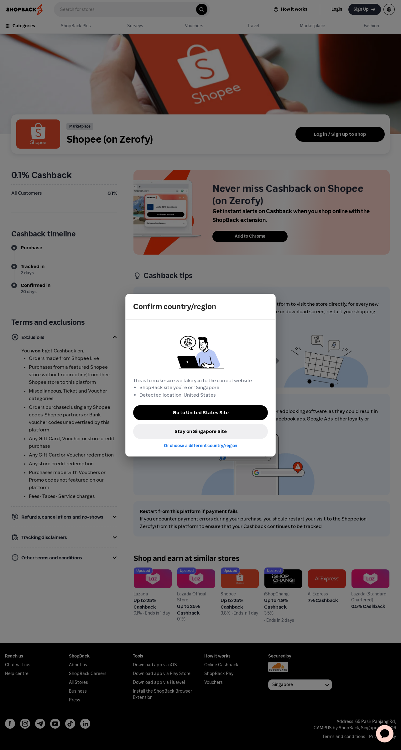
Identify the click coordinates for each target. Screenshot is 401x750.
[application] (384, 733)
